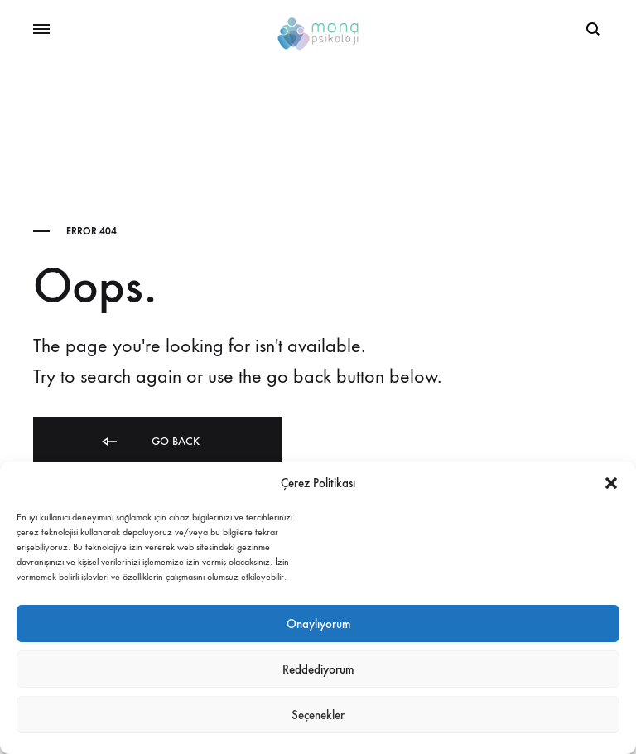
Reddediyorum (318, 669)
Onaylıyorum (318, 623)
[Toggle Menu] (41, 30)
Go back (149, 442)
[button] (611, 483)
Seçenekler (318, 715)
